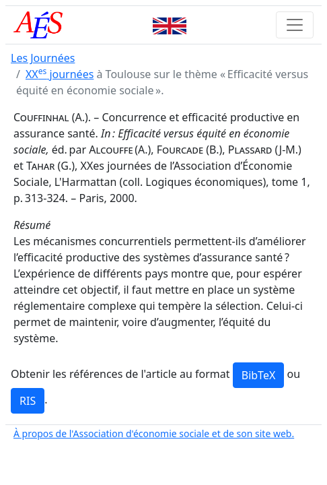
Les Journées (43, 58)
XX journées (60, 74)
